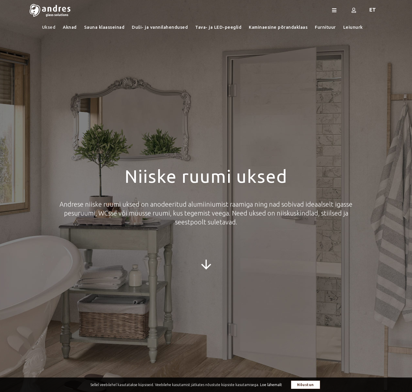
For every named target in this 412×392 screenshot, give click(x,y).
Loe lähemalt (271, 385)
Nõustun (305, 385)
